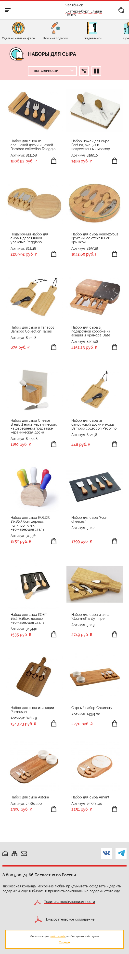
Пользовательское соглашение (69, 919)
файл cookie (57, 936)
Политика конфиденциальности (69, 902)
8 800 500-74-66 (18, 875)
